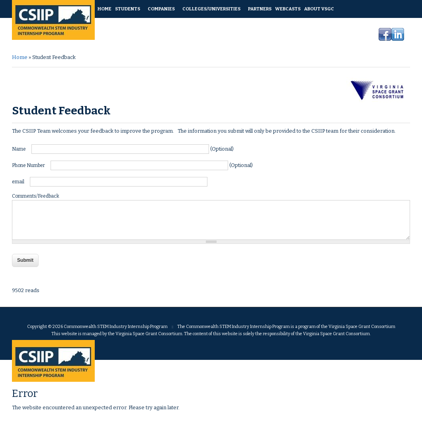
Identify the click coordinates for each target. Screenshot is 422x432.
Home (19, 57)
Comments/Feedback (35, 196)
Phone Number (29, 165)
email (18, 182)
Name (19, 149)
